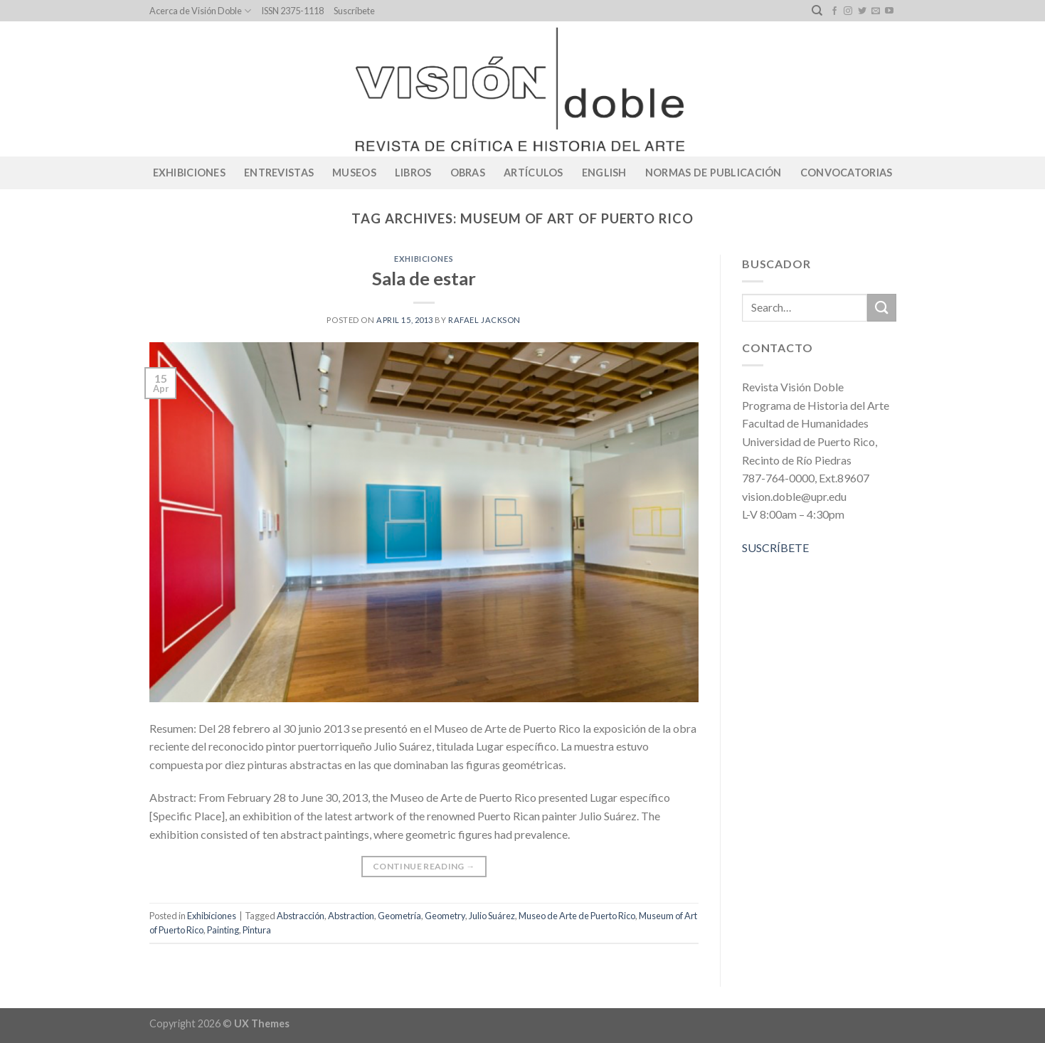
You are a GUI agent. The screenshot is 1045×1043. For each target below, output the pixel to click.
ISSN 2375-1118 (292, 10)
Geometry (445, 915)
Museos (354, 172)
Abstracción (300, 915)
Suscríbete (354, 10)
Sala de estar (424, 278)
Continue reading (424, 866)
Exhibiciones (189, 172)
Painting (223, 930)
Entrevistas (279, 172)
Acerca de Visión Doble (200, 11)
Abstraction (351, 915)
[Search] (817, 11)
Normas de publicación (713, 172)
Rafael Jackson (484, 319)
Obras (467, 172)
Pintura (257, 930)
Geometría (399, 915)
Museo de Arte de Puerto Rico (577, 915)
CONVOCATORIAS (846, 172)
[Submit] (881, 308)
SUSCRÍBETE (775, 547)
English (604, 172)
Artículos (533, 172)
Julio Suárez (492, 915)
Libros (413, 172)
